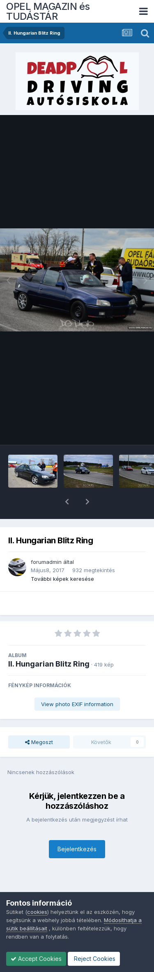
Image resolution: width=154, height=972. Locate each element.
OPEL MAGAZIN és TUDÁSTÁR (48, 11)
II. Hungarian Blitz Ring (49, 642)
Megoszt (39, 720)
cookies (37, 912)
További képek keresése (62, 557)
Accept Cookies (36, 958)
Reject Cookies (93, 958)
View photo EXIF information (77, 682)
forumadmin (46, 540)
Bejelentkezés (77, 827)
